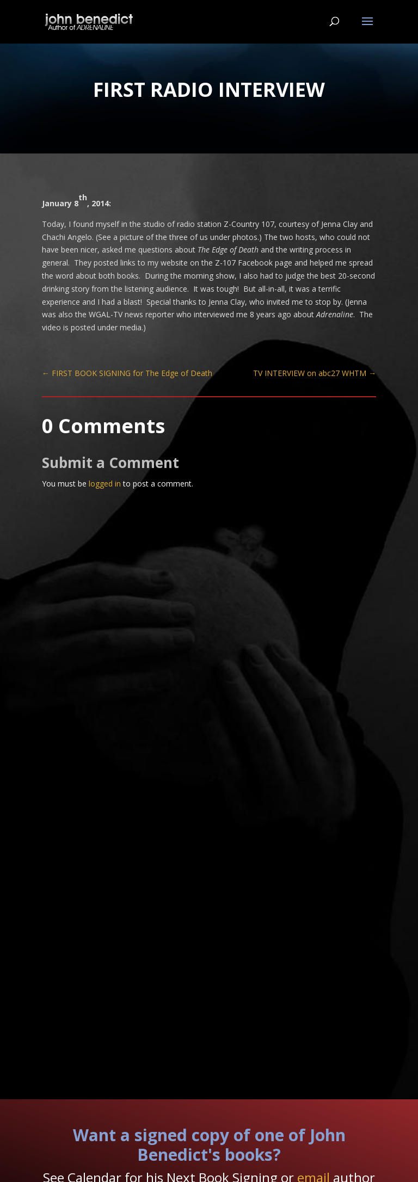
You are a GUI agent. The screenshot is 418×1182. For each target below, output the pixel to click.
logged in (105, 483)
